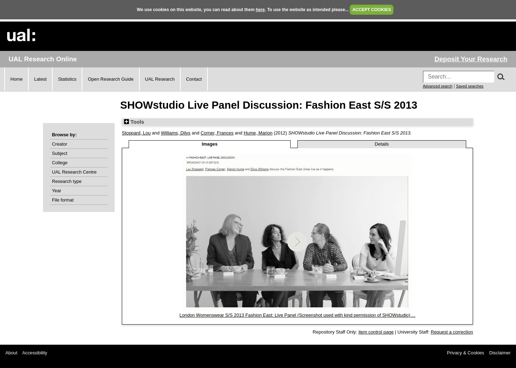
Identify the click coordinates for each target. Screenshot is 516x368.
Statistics (67, 79)
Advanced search (437, 86)
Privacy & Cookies (465, 352)
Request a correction (452, 332)
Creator (59, 144)
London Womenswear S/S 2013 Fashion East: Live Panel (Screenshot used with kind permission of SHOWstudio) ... (297, 315)
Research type (67, 181)
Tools (134, 122)
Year (56, 190)
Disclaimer (500, 352)
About (11, 352)
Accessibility (34, 352)
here (260, 9)
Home (16, 79)
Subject (59, 153)
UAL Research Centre (74, 172)
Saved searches (469, 86)
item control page (375, 332)
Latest (40, 79)
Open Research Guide (110, 79)
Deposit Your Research (470, 59)
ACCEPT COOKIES (371, 9)
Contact (194, 79)
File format (62, 200)
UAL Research (160, 79)
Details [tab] (382, 144)
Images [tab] (210, 144)
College (59, 162)
